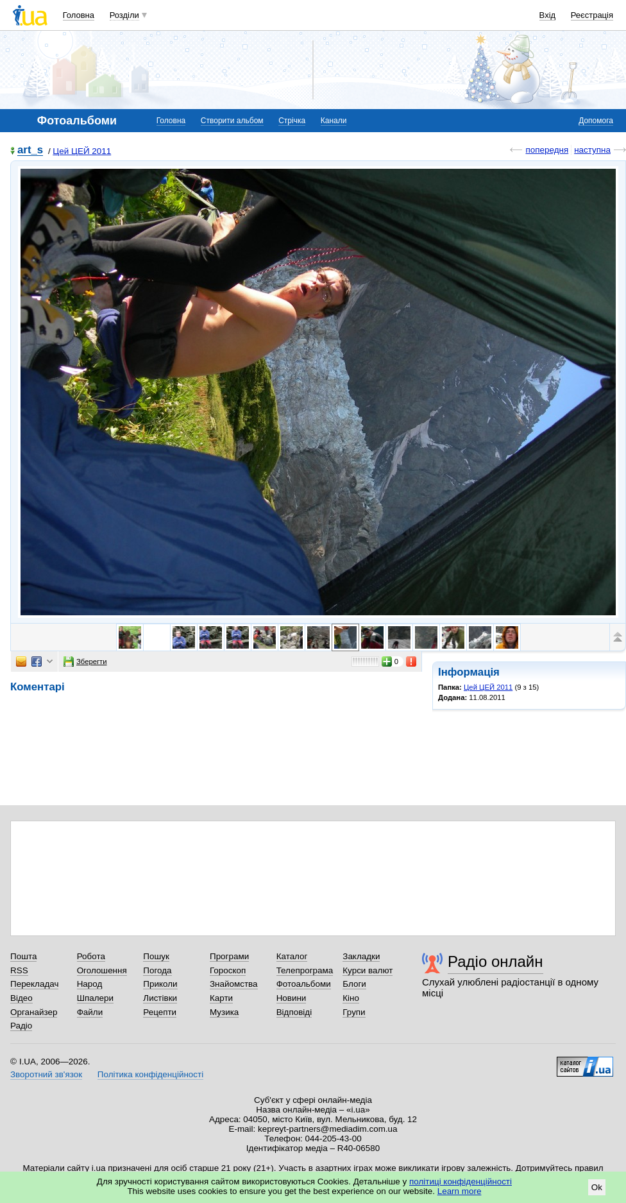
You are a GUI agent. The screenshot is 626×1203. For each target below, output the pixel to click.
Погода (157, 970)
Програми (229, 956)
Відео (21, 998)
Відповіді (294, 1012)
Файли (90, 1012)
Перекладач (34, 984)
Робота (91, 956)
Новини (291, 998)
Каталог (292, 956)
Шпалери (95, 998)
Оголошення (102, 970)
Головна (78, 15)
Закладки (361, 956)
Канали (334, 120)
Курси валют (368, 970)
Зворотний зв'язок (46, 1074)
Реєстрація (592, 15)
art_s (30, 150)
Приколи (160, 984)
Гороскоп (228, 970)
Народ (90, 984)
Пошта (23, 956)
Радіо (21, 1025)
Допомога (596, 120)
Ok (596, 1187)
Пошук (156, 956)
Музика (224, 1012)
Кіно (351, 998)
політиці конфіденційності (460, 1181)
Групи (354, 1012)
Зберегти (85, 661)
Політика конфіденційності (150, 1074)
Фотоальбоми (303, 984)
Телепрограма (305, 970)
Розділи (124, 15)
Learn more (459, 1191)
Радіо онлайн (495, 961)
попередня (546, 150)
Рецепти (159, 1012)
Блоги (354, 984)
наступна (592, 150)
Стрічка (291, 120)
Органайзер (33, 1012)
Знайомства (234, 984)
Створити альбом (232, 120)
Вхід (547, 15)
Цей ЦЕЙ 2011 (82, 151)
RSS (19, 970)
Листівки (160, 998)
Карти (221, 998)
